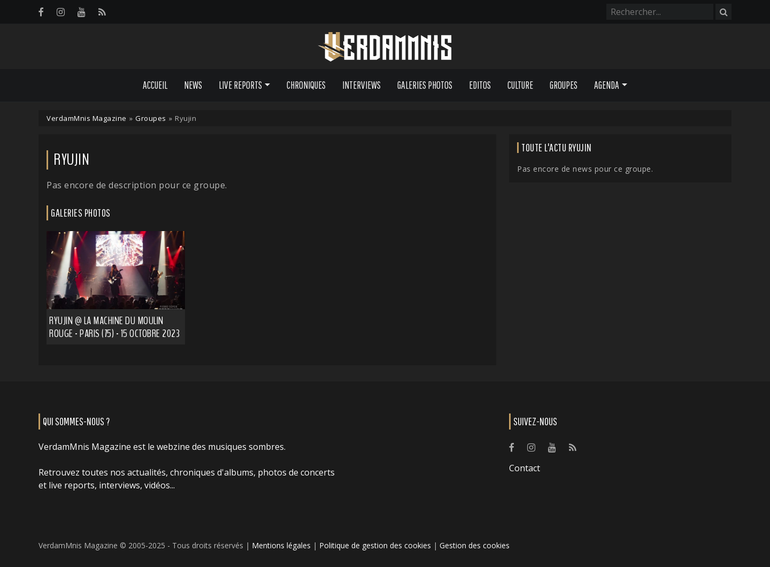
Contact (524, 468)
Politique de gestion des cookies (375, 545)
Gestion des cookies (475, 545)
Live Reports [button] (240, 85)
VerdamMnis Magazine (87, 118)
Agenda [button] (606, 85)
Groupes (564, 85)
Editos (480, 85)
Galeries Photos (424, 85)
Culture (520, 85)
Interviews (361, 85)
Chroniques (306, 85)
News (193, 85)
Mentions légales (281, 545)
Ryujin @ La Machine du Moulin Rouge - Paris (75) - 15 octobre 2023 (114, 327)
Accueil (155, 85)
